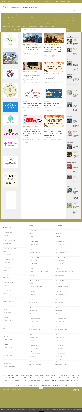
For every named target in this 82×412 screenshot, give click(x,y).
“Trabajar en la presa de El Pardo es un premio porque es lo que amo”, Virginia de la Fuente (76, 124)
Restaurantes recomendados (44, 26)
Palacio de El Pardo (8, 339)
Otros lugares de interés (9, 360)
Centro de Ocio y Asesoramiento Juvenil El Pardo (17, 17)
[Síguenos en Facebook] (13, 30)
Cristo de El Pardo (8, 341)
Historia (73, 1)
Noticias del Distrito (8, 232)
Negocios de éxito (8, 290)
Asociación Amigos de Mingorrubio (47, 20)
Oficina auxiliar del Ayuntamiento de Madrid (61, 23)
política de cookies (70, 409)
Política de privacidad (37, 1)
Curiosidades (18, 26)
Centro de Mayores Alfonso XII (33, 20)
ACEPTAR (41, 411)
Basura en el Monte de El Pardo (75, 179)
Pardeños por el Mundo (9, 320)
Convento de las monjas (9, 355)
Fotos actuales (7, 267)
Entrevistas (38, 23)
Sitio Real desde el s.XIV (9, 254)
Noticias (3, 1)
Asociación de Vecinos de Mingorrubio (10, 23)
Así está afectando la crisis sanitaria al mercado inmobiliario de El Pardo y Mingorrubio (45, 17)
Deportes (73, 23)
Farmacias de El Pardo (47, 23)
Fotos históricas (8, 265)
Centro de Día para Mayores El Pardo (63, 1)
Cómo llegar (23, 20)
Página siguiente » (60, 146)
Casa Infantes (7, 358)
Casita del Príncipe (8, 344)
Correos (20, 23)
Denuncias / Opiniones (33, 26)
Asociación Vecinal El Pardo (28, 44)
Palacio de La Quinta (8, 347)
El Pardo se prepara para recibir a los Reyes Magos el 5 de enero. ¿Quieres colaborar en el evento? (53, 49)
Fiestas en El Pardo (27, 23)
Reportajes (16, 20)
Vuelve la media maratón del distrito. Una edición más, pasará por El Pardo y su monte (76, 210)
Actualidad (75, 61)
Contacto (4, 17)
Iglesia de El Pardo (8, 352)
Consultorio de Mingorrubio (60, 20)
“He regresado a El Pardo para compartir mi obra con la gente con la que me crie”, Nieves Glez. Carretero (76, 95)
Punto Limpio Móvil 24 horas (8, 26)
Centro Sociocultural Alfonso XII (25, 1)
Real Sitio (16, 1)
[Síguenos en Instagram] (16, 30)
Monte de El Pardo (8, 350)
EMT (33, 23)
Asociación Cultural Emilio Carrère (69, 17)
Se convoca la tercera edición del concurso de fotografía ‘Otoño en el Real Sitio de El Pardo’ (53, 133)
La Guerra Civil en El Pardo (9, 259)
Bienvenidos (10, 1)
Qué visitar (24, 26)
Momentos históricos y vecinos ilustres (12, 256)
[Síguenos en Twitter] (15, 30)
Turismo (53, 26)
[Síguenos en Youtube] (18, 30)
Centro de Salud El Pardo (8, 20)
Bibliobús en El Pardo (71, 20)
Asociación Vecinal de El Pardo (49, 1)
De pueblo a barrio (8, 262)
